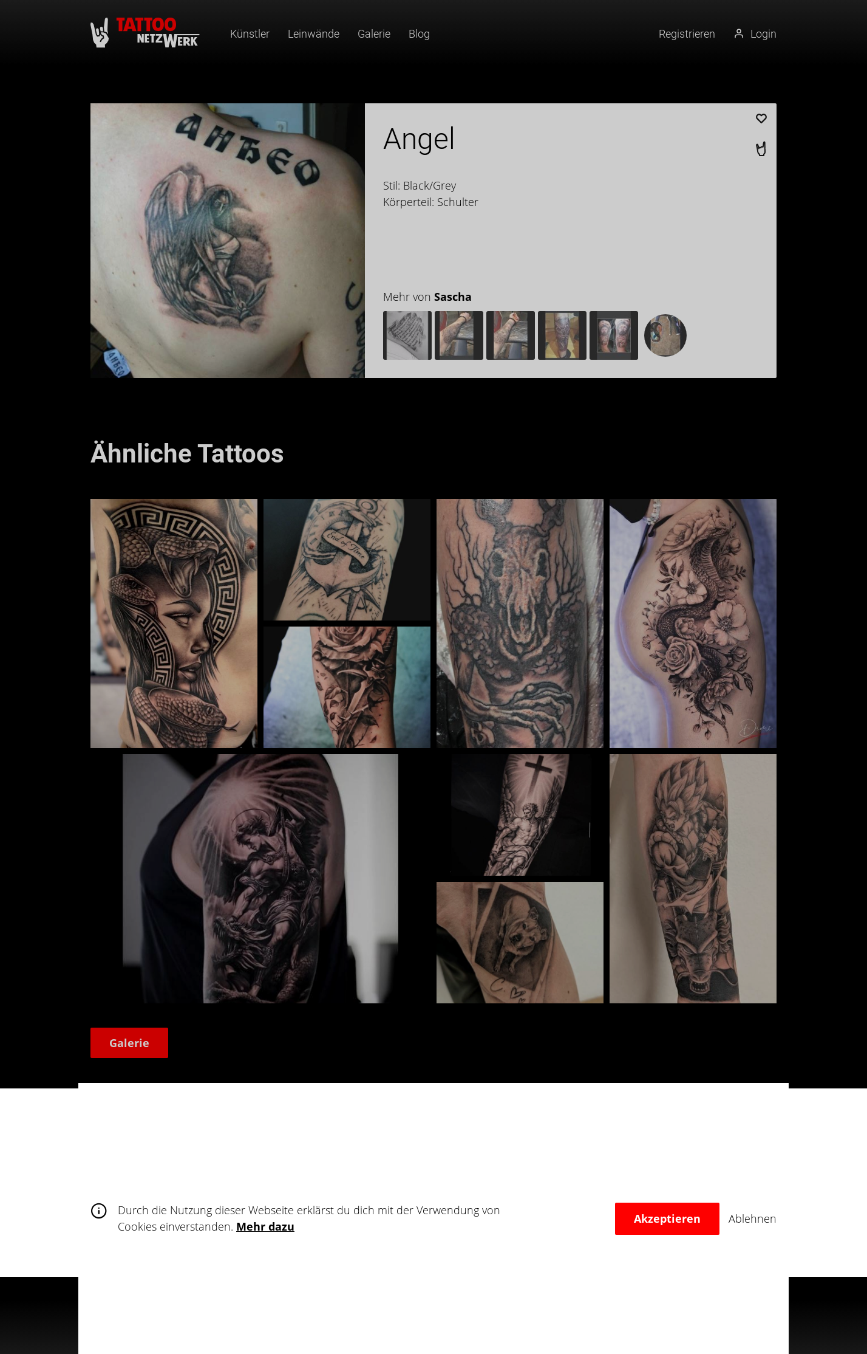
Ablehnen (753, 1218)
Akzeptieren (667, 1218)
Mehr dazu (265, 1226)
